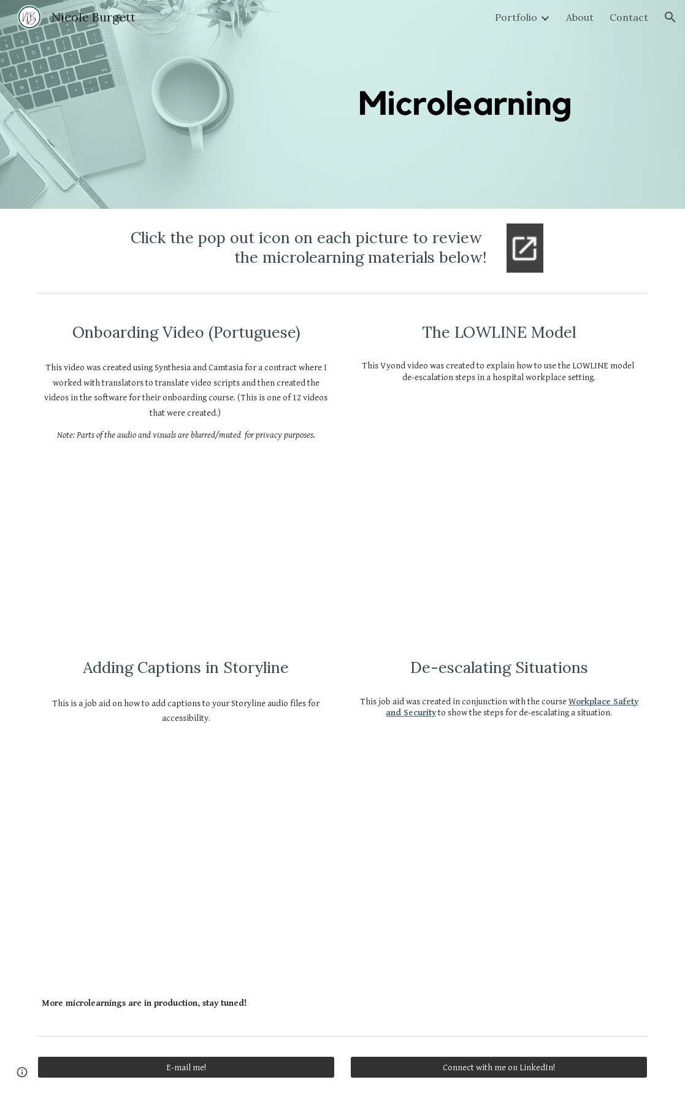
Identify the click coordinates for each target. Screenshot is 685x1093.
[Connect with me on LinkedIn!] (499, 1067)
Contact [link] (629, 17)
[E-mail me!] (186, 1067)
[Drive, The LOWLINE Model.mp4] (499, 494)
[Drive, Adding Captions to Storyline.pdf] (186, 848)
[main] (290, 248)
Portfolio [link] (516, 17)
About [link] (580, 17)
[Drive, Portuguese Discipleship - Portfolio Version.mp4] (186, 535)
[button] (670, 17)
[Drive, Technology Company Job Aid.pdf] (499, 837)
